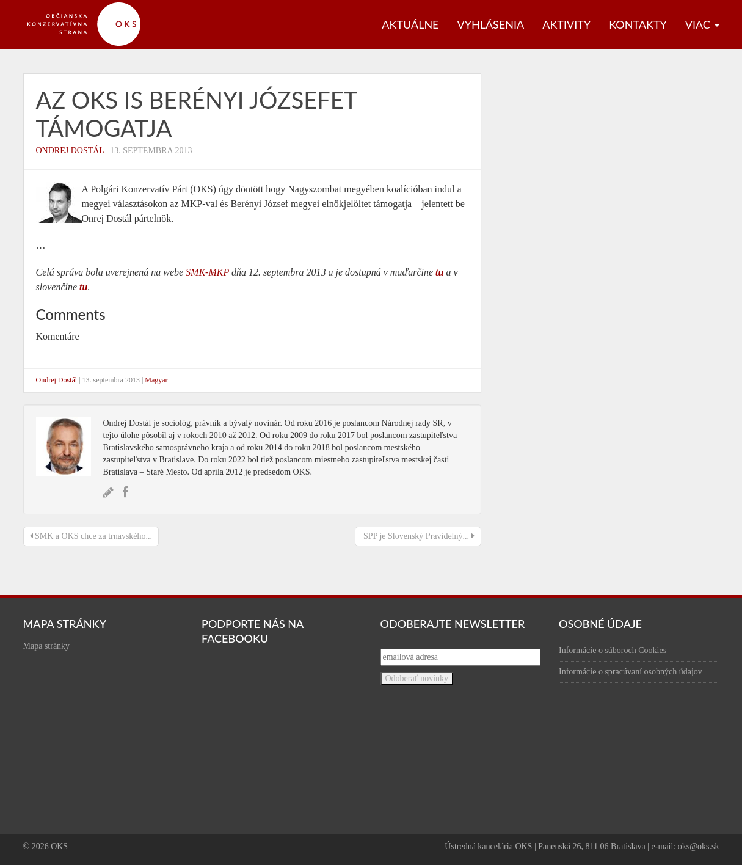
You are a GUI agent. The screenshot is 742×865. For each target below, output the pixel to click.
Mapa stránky (46, 646)
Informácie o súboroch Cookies (612, 650)
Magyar (156, 380)
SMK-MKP (207, 272)
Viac (702, 24)
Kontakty (638, 24)
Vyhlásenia (491, 24)
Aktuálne (410, 24)
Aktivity (566, 24)
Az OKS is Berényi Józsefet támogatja (196, 114)
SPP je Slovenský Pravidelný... (418, 536)
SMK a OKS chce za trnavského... (91, 536)
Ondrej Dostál (70, 150)
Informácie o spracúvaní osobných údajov (630, 671)
